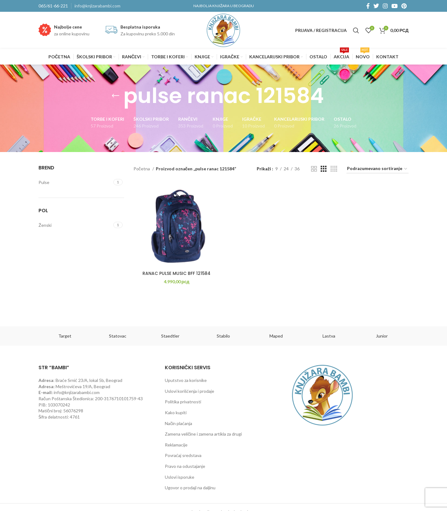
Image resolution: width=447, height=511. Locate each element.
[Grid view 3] (324, 169)
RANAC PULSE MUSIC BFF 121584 (176, 274)
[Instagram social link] (385, 6)
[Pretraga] (356, 30)
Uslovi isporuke (179, 477)
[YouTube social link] (395, 6)
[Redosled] (377, 168)
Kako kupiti (176, 412)
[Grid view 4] (334, 169)
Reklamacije (176, 444)
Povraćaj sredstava (183, 455)
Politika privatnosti (183, 401)
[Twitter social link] (376, 6)
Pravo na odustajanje (185, 466)
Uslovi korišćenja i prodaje (189, 391)
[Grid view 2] (314, 169)
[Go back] (115, 96)
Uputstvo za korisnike (186, 380)
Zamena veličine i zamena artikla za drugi (203, 434)
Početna (142, 168)
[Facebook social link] (368, 6)
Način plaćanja (178, 423)
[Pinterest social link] (404, 6)
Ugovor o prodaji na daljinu (190, 487)
